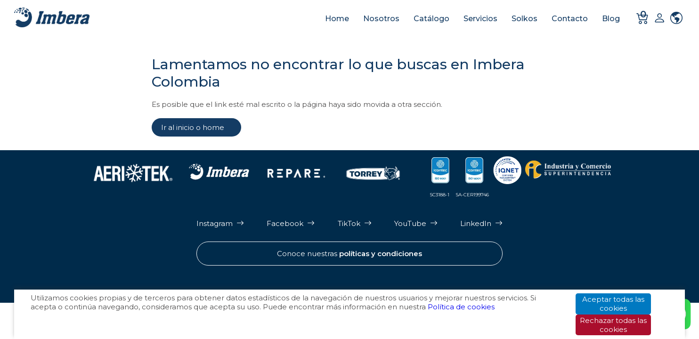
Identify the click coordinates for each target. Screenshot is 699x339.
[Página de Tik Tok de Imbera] (355, 223)
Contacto (570, 18)
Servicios (480, 18)
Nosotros (381, 18)
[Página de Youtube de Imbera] (416, 223)
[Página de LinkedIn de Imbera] (481, 223)
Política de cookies (461, 307)
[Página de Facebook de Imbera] (291, 223)
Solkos (524, 18)
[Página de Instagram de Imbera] (220, 223)
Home (337, 18)
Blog (611, 18)
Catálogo (431, 18)
